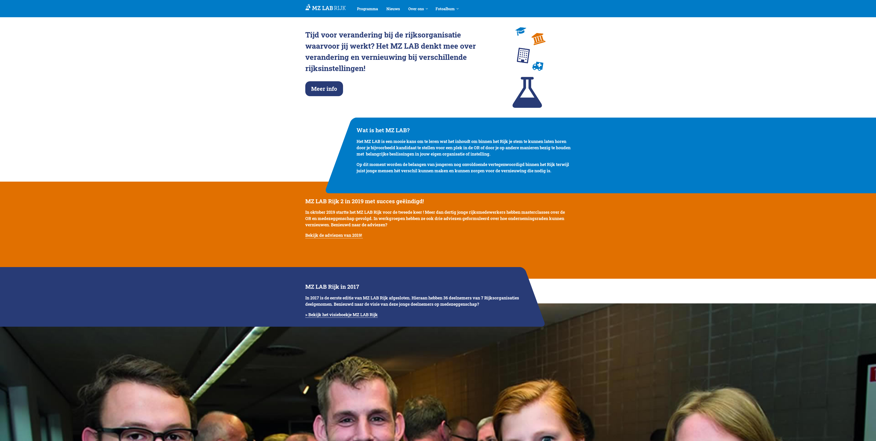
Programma (367, 8)
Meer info (324, 88)
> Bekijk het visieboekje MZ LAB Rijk (341, 314)
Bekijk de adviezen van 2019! (334, 235)
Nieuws (393, 8)
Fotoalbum (445, 8)
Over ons (416, 8)
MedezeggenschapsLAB (325, 7)
